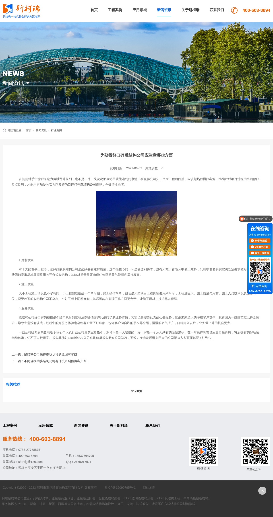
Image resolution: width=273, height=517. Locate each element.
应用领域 (139, 10)
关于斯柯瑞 (190, 10)
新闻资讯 (164, 10)
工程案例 (115, 10)
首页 (94, 10)
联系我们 (217, 10)
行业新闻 (56, 130)
